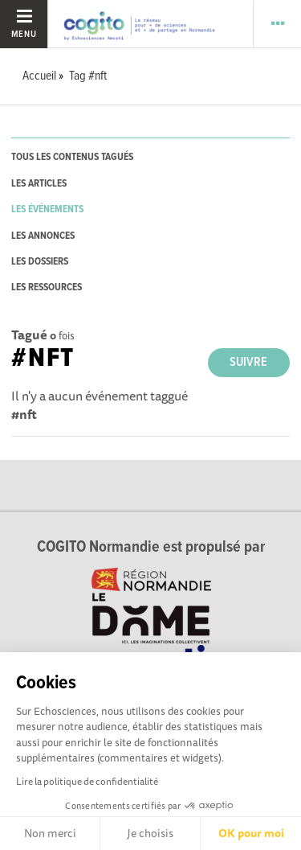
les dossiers (39, 262)
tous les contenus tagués (72, 157)
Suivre (248, 362)
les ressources (46, 287)
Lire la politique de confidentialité (87, 781)
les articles (39, 184)
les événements (47, 209)
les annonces (43, 236)
